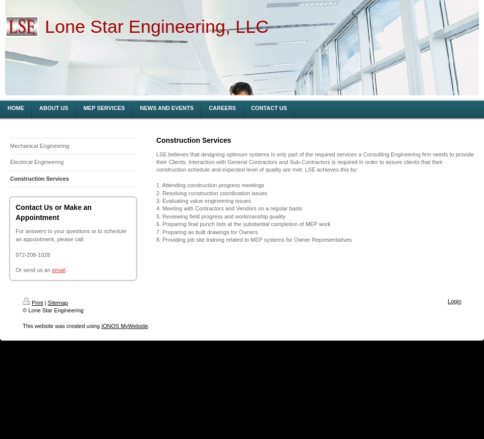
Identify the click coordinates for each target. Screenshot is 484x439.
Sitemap (58, 303)
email (58, 270)
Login (454, 301)
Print (33, 303)
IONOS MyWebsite (124, 326)
